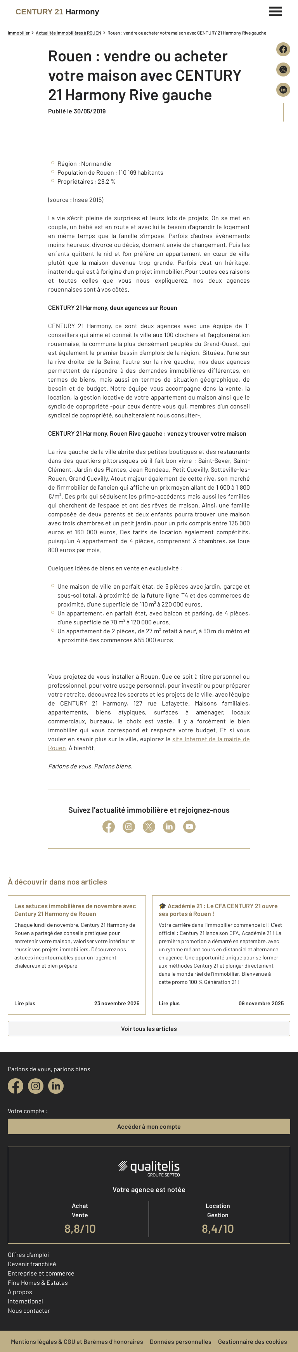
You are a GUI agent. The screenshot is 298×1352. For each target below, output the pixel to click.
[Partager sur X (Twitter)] (283, 69)
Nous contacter (29, 1310)
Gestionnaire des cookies (252, 1341)
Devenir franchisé (32, 1263)
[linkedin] (56, 1086)
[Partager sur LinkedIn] (283, 90)
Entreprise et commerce (41, 1273)
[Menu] (275, 10)
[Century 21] (57, 12)
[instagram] (35, 1086)
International (25, 1301)
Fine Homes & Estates (38, 1282)
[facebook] (15, 1086)
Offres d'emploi (28, 1254)
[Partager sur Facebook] (283, 49)
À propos (20, 1291)
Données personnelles (180, 1341)
